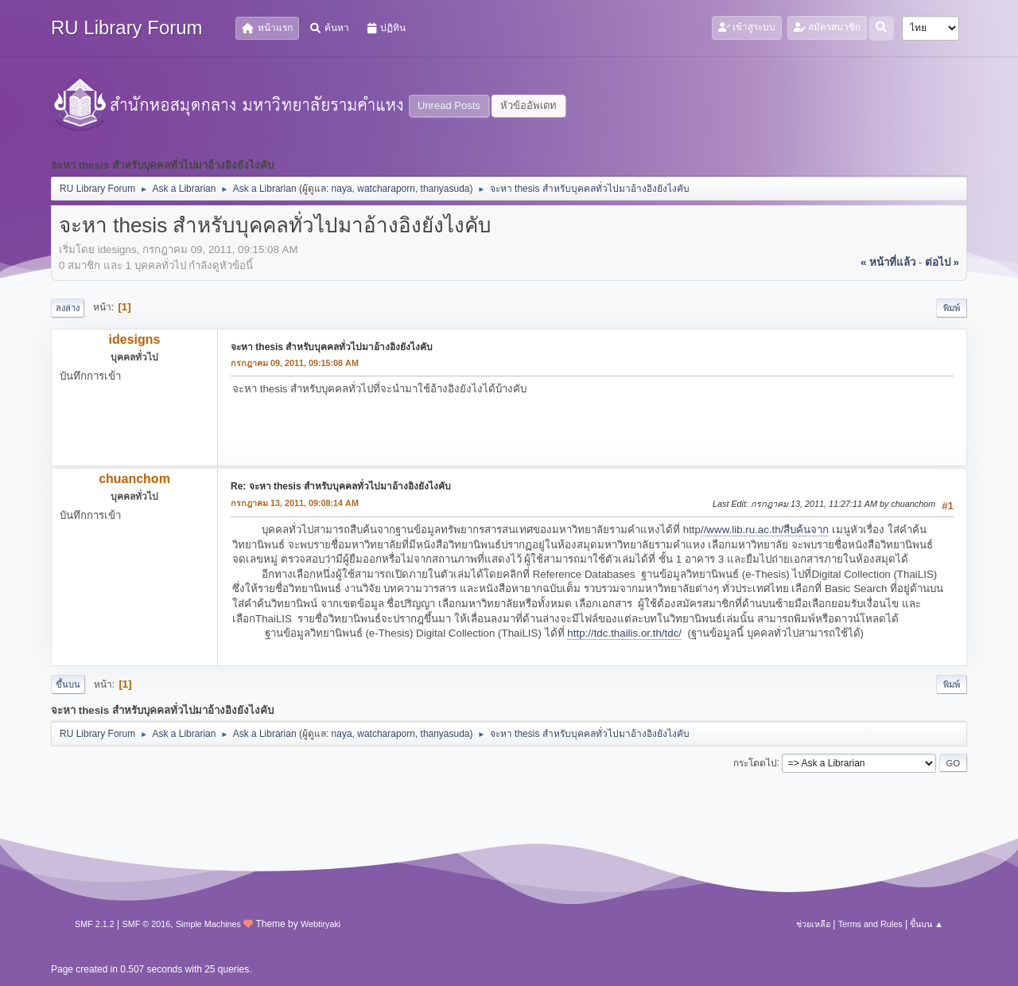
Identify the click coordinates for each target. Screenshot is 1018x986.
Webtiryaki (320, 924)
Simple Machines (208, 924)
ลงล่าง (68, 308)
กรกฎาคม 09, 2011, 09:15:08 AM (295, 363)
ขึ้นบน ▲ (926, 924)
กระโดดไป (755, 762)
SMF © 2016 (146, 924)
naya (342, 188)
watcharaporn (386, 188)
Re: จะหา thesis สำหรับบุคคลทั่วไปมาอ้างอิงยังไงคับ (341, 486)
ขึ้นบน (68, 684)
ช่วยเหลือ (813, 924)
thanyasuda (445, 188)
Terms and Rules (870, 924)
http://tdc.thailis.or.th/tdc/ (624, 633)
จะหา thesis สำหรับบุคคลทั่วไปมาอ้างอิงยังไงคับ (332, 347)
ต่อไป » (942, 262)
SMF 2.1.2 (95, 924)
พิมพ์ (951, 308)
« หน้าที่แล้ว (888, 262)
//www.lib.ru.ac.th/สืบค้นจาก (765, 530)
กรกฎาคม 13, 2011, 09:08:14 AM (295, 503)
